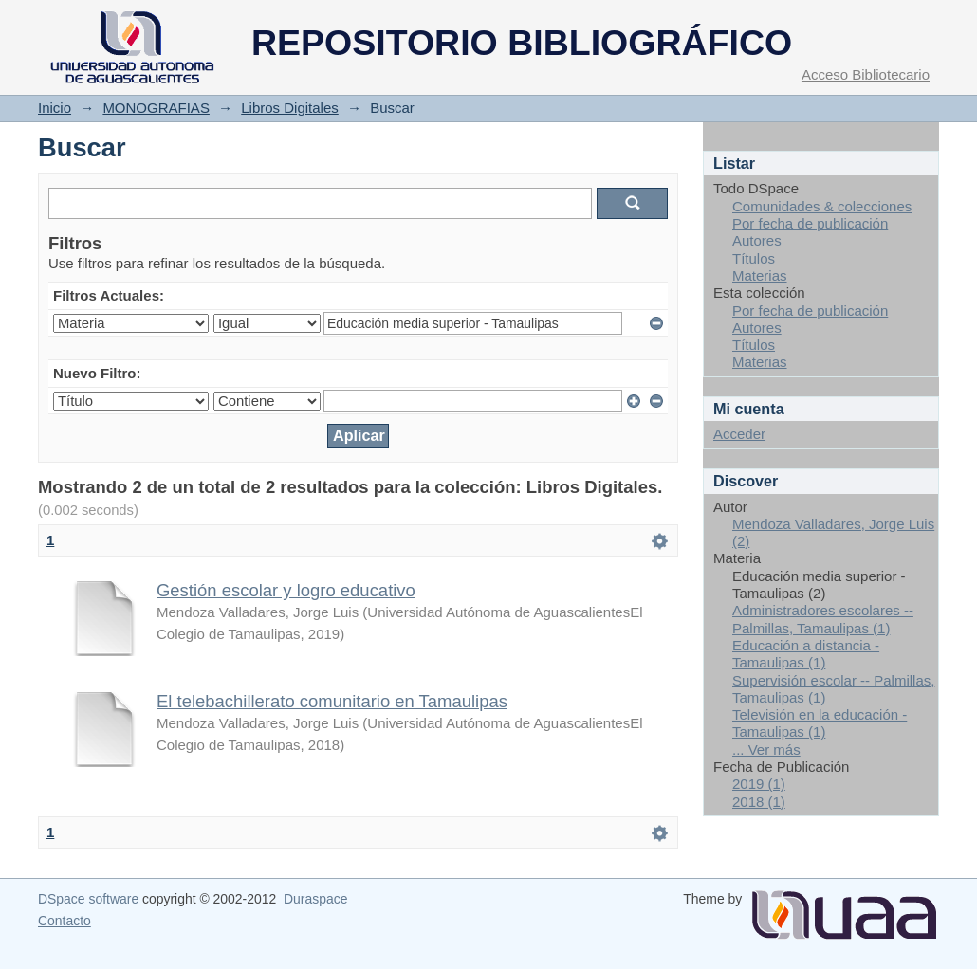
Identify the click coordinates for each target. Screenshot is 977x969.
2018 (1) (758, 802)
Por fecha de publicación (810, 223)
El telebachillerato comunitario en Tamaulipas (332, 701)
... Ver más (766, 749)
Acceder (739, 434)
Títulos (753, 258)
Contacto (64, 920)
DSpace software (88, 898)
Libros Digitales (290, 108)
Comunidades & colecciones (822, 206)
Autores (757, 240)
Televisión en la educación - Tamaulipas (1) (819, 723)
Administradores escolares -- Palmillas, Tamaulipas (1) (822, 618)
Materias (759, 275)
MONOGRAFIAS (156, 108)
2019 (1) (758, 784)
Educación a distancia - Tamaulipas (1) (805, 653)
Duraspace (315, 898)
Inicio (54, 108)
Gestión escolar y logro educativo (286, 590)
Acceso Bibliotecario (866, 74)
